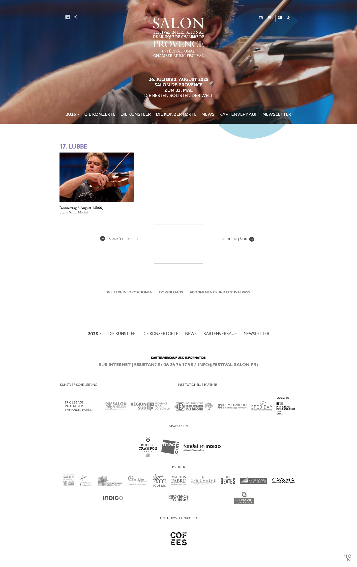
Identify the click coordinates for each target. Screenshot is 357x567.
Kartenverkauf (238, 114)
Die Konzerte (100, 114)
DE (280, 18)
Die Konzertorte (176, 114)
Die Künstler (135, 114)
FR (261, 18)
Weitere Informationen (129, 292)
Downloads (171, 292)
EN (270, 18)
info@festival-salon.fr (227, 365)
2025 (71, 114)
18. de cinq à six (238, 239)
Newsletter (277, 114)
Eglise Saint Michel (74, 212)
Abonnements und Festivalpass (220, 292)
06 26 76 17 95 (178, 365)
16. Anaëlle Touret (119, 239)
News (208, 114)
